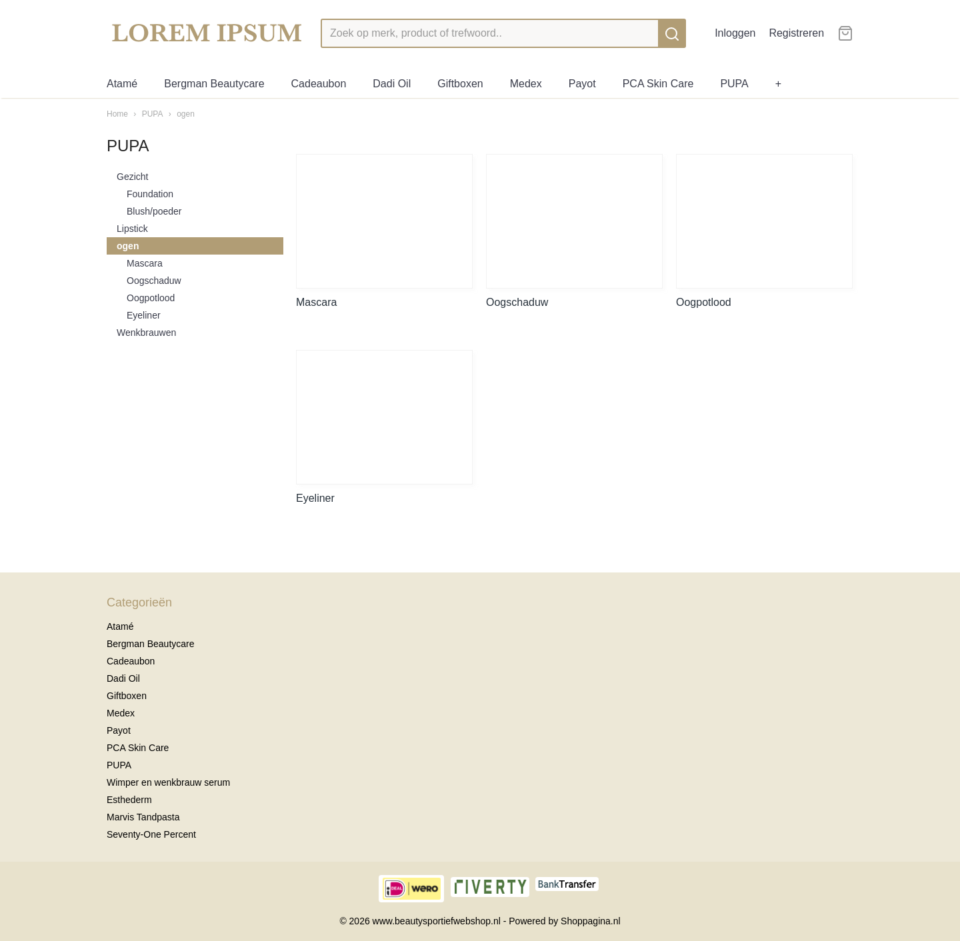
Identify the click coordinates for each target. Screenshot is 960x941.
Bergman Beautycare (214, 83)
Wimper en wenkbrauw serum (168, 782)
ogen (186, 114)
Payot (582, 83)
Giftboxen (460, 83)
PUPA (734, 83)
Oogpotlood (151, 298)
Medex (526, 83)
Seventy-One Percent (151, 834)
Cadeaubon (319, 83)
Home (117, 114)
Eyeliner (144, 315)
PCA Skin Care (658, 83)
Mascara (145, 263)
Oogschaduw (154, 280)
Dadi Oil (392, 83)
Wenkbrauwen (146, 332)
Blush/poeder (154, 211)
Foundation (150, 194)
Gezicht (132, 176)
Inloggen (735, 33)
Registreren (796, 33)
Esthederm (129, 799)
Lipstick (132, 228)
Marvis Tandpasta (143, 817)
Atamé (122, 83)
